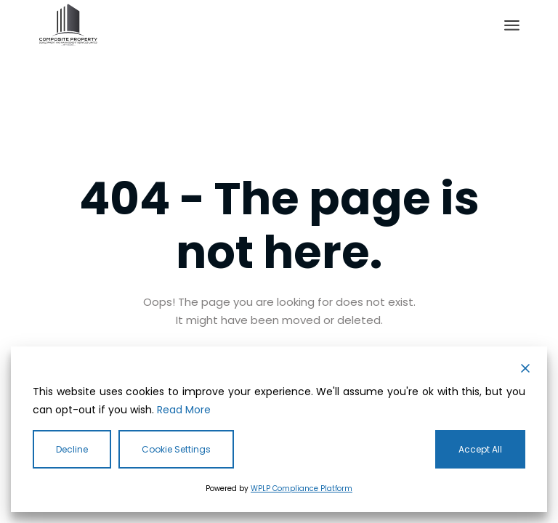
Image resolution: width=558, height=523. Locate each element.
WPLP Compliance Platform (301, 488)
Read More (184, 409)
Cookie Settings (176, 449)
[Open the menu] (512, 25)
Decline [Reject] (72, 449)
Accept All (480, 449)
